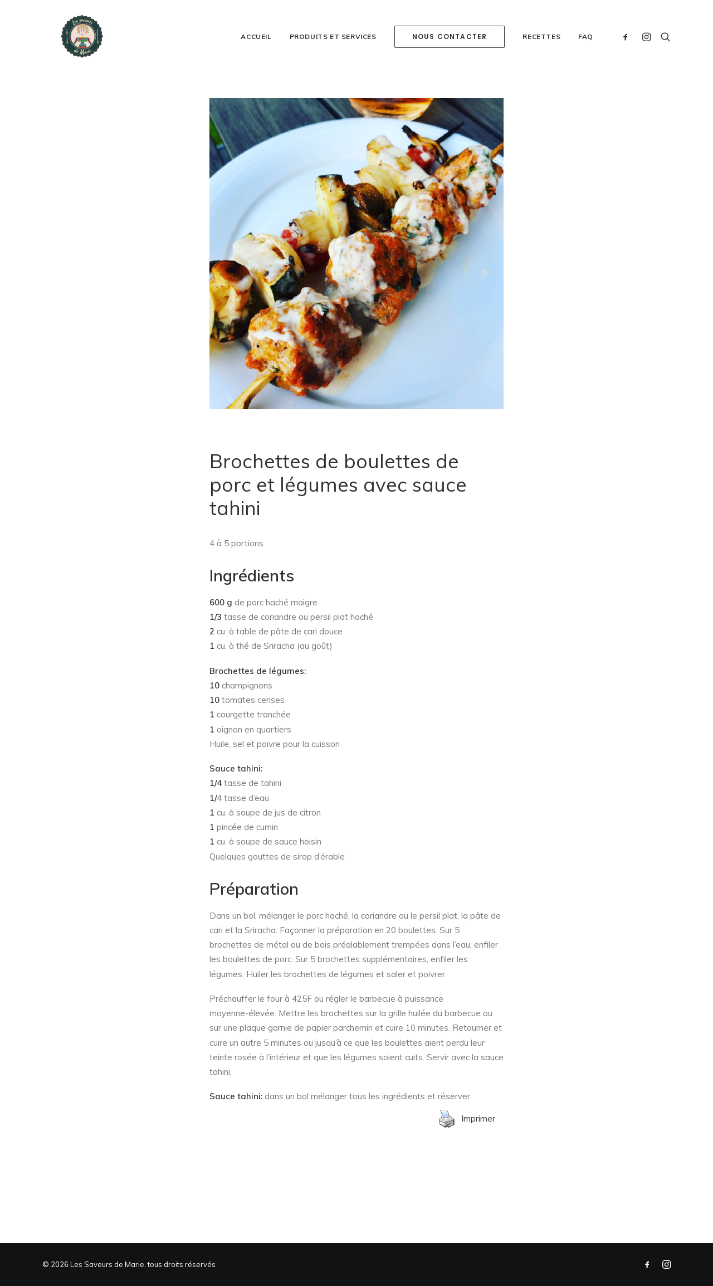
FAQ (585, 64)
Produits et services (333, 64)
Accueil (256, 64)
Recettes (541, 64)
